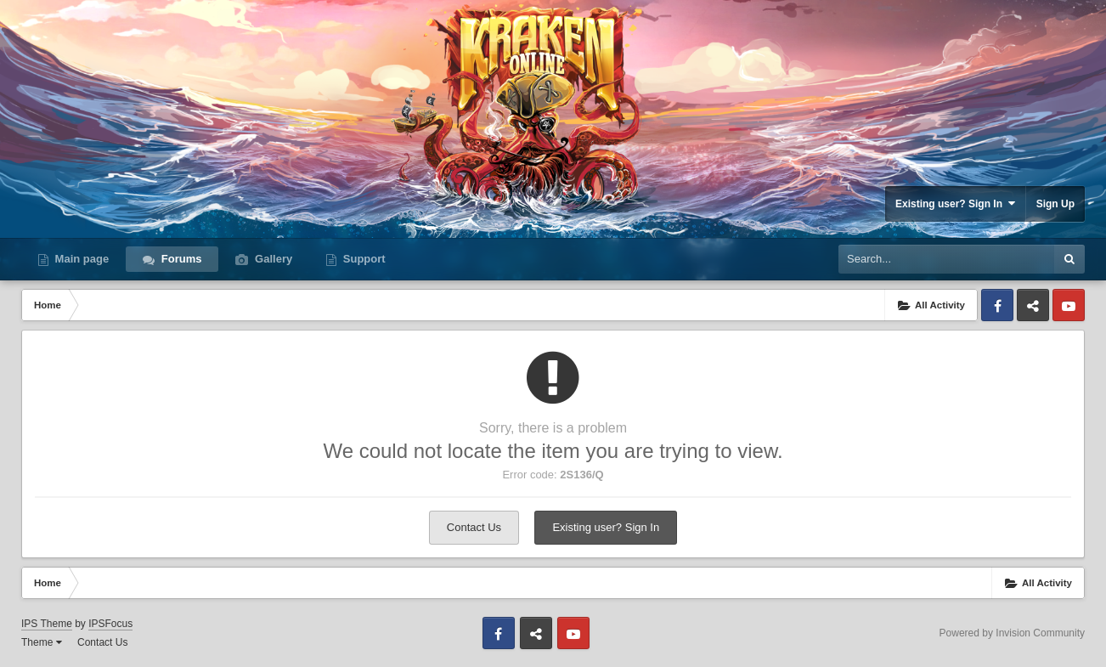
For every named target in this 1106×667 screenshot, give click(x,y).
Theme (41, 642)
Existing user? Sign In (955, 203)
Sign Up (1055, 204)
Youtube (1068, 305)
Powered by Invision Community (1012, 633)
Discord (1033, 305)
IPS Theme (46, 624)
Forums (179, 258)
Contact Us (474, 527)
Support (362, 258)
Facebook (997, 305)
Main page (80, 258)
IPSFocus (110, 624)
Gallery (271, 258)
